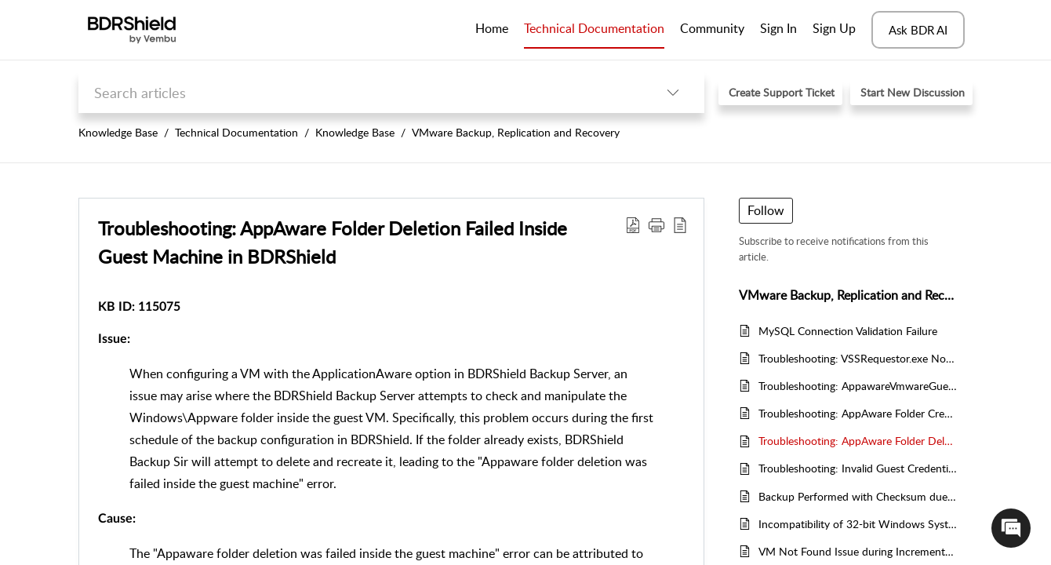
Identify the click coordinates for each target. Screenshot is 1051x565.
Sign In (778, 28)
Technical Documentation (236, 132)
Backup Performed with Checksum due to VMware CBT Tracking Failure (857, 496)
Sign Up (834, 28)
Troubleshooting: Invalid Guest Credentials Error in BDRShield (857, 468)
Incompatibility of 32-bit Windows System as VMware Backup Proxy (857, 523)
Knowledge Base (118, 132)
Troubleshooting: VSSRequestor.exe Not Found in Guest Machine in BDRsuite (857, 358)
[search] (360, 92)
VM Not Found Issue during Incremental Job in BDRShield (857, 551)
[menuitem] (778, 30)
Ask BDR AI (918, 30)
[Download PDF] (633, 224)
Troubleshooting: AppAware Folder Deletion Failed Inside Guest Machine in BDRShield (332, 242)
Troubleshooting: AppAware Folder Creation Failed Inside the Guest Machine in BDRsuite (857, 413)
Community (712, 28)
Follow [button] (765, 210)
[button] (656, 224)
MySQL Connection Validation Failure (847, 330)
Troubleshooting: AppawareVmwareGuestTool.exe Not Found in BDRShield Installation (857, 385)
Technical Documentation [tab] (594, 28)
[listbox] (673, 92)
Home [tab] (491, 28)
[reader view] (680, 224)
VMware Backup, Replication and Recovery (516, 132)
